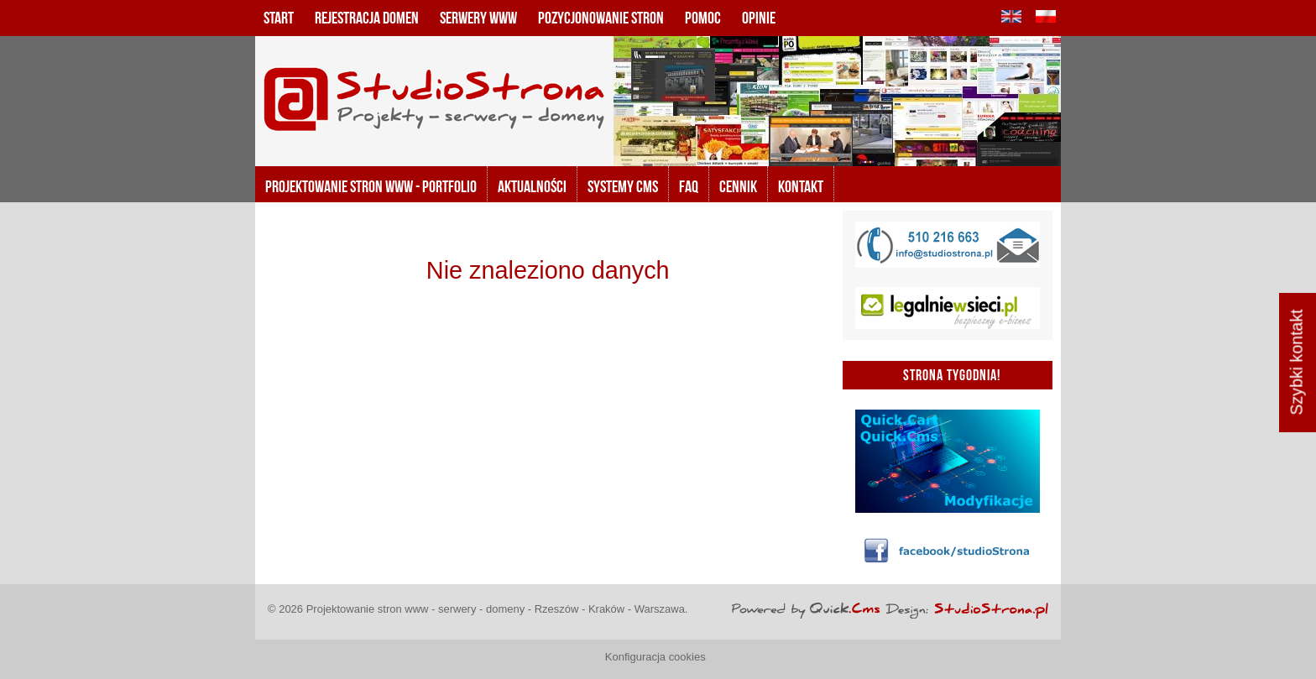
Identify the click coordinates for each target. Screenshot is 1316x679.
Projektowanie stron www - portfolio (371, 186)
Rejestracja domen (367, 17)
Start (279, 17)
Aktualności (532, 186)
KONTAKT (800, 186)
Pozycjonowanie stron (601, 17)
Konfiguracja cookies (655, 656)
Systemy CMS (623, 186)
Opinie (759, 17)
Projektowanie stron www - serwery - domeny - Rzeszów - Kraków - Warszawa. (497, 609)
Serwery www (478, 17)
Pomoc (703, 17)
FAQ (688, 186)
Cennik (738, 186)
